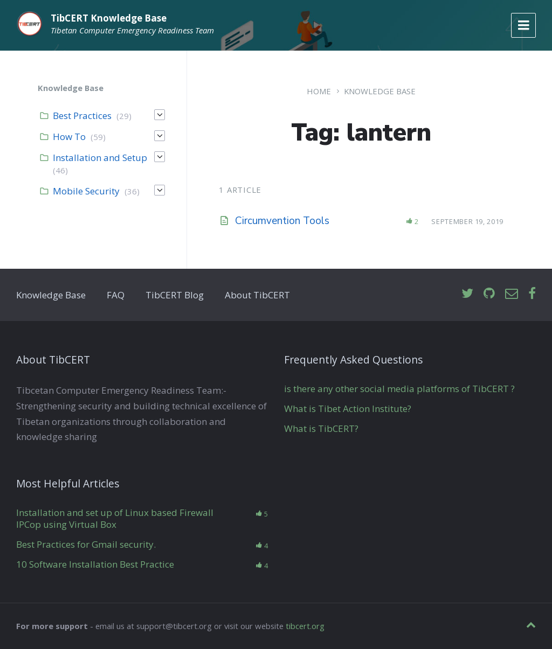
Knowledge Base (380, 91)
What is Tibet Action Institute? (347, 408)
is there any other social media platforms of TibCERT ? (399, 388)
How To (69, 136)
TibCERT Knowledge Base (109, 18)
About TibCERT (257, 295)
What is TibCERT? (321, 428)
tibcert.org (305, 625)
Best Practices (82, 115)
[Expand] (159, 114)
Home (319, 91)
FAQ (116, 295)
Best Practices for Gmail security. (86, 544)
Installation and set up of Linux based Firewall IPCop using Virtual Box (114, 518)
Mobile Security (86, 191)
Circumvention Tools (282, 221)
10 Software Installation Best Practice (95, 564)
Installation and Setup (100, 157)
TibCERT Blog (175, 295)
